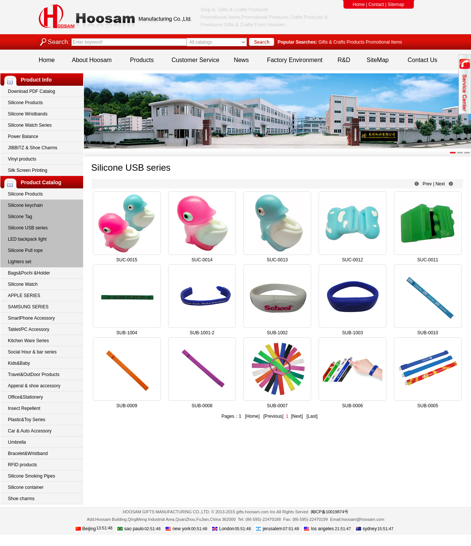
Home (359, 4)
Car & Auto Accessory (30, 431)
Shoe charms (21, 498)
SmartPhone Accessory (31, 318)
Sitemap (395, 4)
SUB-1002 (277, 332)
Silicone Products (25, 102)
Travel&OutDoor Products (33, 374)
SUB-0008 (201, 405)
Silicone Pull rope (25, 250)
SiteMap (378, 60)
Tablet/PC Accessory (28, 329)
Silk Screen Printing (27, 170)
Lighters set (19, 261)
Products (142, 60)
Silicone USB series (27, 228)
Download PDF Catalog (31, 91)
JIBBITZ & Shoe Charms (32, 147)
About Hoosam (92, 60)
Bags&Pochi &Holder (29, 273)
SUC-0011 (427, 259)
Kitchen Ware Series (28, 340)
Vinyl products (22, 159)
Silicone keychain (25, 205)
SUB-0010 (427, 332)
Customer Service (195, 60)
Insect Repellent (24, 408)
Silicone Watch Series (30, 125)
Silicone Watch (23, 284)
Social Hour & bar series (32, 352)
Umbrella (17, 442)
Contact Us (422, 60)
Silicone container (26, 487)
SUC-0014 (202, 259)
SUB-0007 (277, 405)
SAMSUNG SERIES (28, 306)
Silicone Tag (20, 216)
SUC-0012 (352, 259)
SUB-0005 (427, 405)
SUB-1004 (126, 332)
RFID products (22, 464)
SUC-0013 (277, 259)
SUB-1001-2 (202, 332)
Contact (376, 4)
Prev (427, 184)
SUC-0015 (126, 259)
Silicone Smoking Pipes (31, 476)
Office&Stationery (25, 397)
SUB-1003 (352, 332)
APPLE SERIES (24, 295)
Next (440, 184)
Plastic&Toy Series (26, 419)
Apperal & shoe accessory (34, 385)
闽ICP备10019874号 (329, 512)
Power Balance (23, 136)
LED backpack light (27, 239)
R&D (343, 60)
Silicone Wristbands (27, 114)
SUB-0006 (352, 405)
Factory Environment (295, 60)
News (241, 60)
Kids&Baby (19, 363)
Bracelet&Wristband (28, 453)
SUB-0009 (126, 405)
